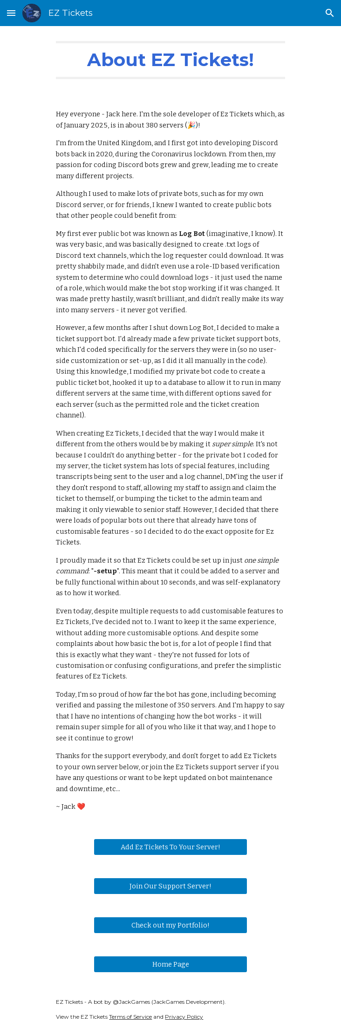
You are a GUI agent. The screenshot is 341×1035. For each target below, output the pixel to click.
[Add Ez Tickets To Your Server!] (170, 847)
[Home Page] (170, 964)
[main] (170, 60)
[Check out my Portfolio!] (170, 925)
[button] (11, 13)
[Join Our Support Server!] (170, 886)
